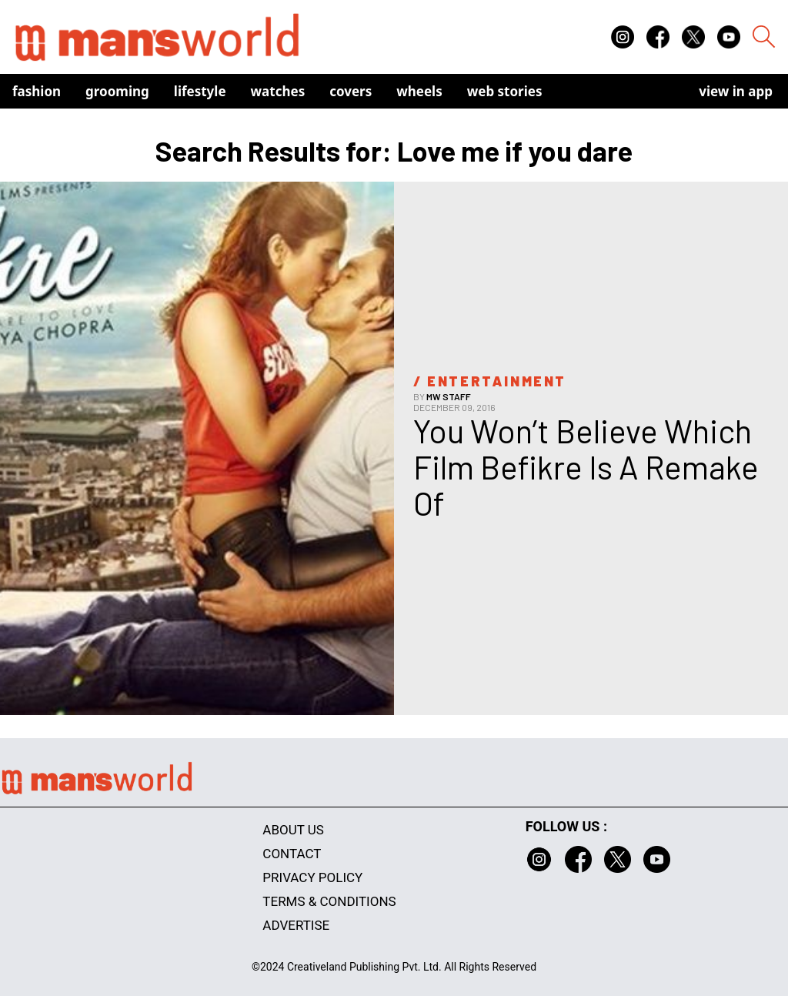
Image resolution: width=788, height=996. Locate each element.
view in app (736, 91)
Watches (278, 91)
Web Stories (505, 91)
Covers (350, 91)
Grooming (117, 91)
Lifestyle (200, 91)
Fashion (36, 91)
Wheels (419, 91)
